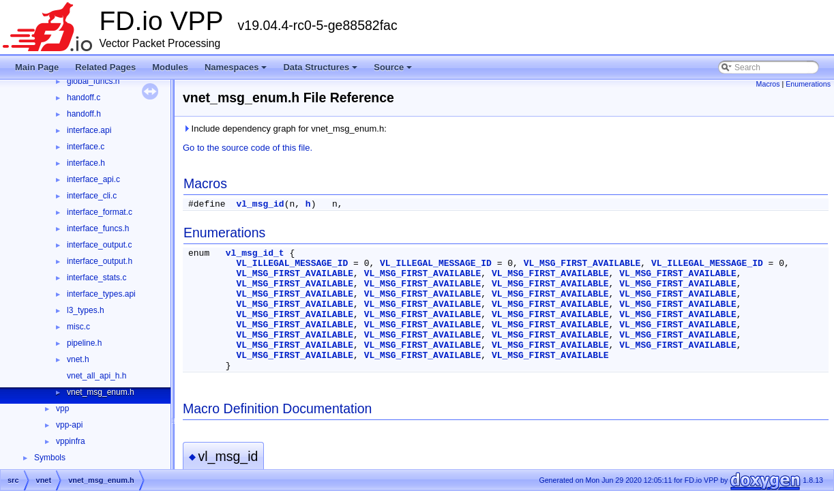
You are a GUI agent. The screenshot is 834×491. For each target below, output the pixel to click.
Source (394, 71)
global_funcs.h (93, 81)
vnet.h (78, 359)
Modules (170, 67)
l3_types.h (85, 310)
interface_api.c (93, 179)
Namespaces (237, 71)
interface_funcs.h (98, 228)
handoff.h (84, 114)
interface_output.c (99, 245)
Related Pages (105, 67)
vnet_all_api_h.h (96, 376)
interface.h (86, 163)
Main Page (37, 67)
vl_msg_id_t (255, 253)
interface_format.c (99, 212)
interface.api (89, 130)
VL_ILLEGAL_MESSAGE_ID (292, 263)
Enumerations (808, 84)
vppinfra (70, 441)
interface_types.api (101, 294)
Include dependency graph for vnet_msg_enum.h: (285, 128)
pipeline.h (84, 343)
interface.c (85, 146)
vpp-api (69, 425)
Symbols (49, 457)
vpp (62, 408)
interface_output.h (99, 261)
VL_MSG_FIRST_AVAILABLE (582, 263)
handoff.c (83, 97)
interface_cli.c (92, 195)
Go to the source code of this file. (247, 148)
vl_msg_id (260, 204)
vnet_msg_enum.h (100, 392)
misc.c (78, 326)
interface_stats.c (96, 277)
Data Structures (321, 71)
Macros (768, 84)
